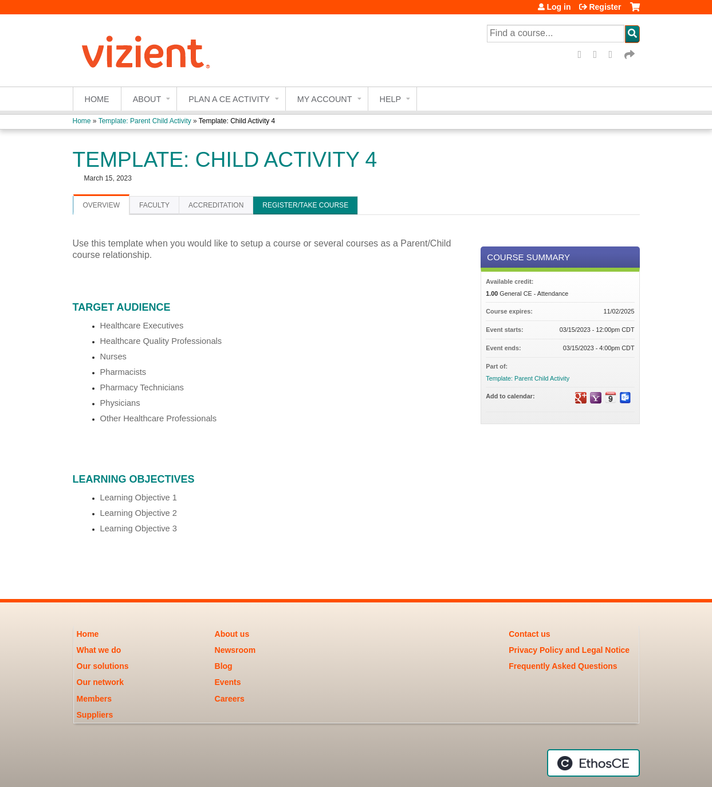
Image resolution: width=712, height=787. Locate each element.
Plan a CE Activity (229, 99)
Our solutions (103, 666)
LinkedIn (614, 54)
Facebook (583, 54)
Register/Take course (305, 205)
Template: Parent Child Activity (145, 121)
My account (324, 99)
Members (94, 698)
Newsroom (235, 650)
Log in (558, 7)
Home (97, 99)
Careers (230, 698)
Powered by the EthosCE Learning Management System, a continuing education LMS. (593, 763)
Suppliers (95, 714)
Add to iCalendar (610, 397)
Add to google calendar (581, 398)
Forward (630, 54)
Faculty (154, 205)
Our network (100, 682)
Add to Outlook (625, 398)
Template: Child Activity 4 (237, 121)
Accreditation (215, 205)
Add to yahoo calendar (595, 398)
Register (605, 7)
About (147, 99)
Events (228, 682)
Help (391, 99)
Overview (101, 205)
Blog (224, 666)
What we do (99, 650)
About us (232, 634)
